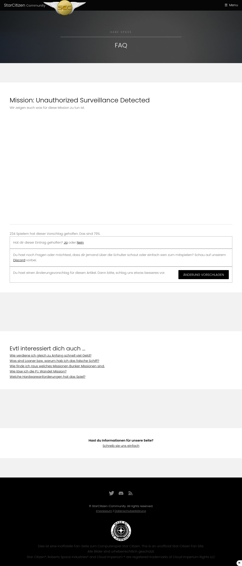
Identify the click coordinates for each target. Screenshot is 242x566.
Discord (19, 260)
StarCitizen (24, 5)
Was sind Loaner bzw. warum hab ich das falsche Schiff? (54, 361)
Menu (233, 5)
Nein (80, 242)
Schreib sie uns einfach (121, 446)
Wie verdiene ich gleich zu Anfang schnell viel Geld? (51, 355)
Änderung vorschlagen (203, 275)
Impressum (104, 511)
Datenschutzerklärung (130, 511)
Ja (66, 242)
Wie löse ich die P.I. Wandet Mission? (38, 371)
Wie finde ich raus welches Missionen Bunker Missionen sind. (57, 366)
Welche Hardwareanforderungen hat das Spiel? (47, 376)
